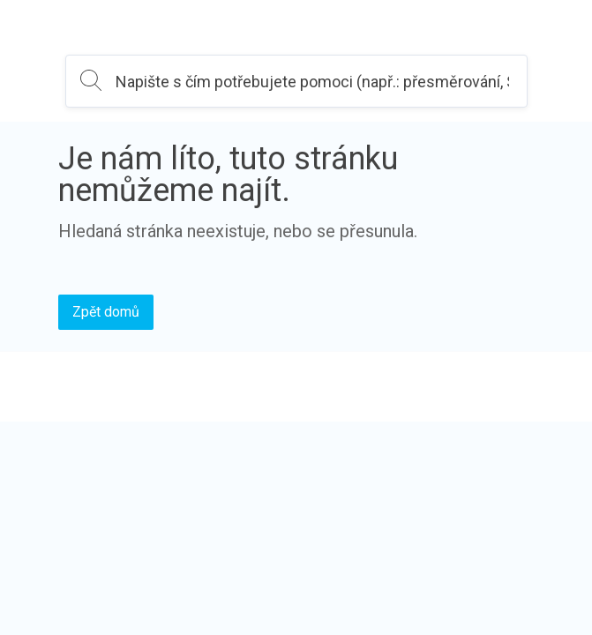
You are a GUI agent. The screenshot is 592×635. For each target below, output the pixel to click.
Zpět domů (105, 311)
